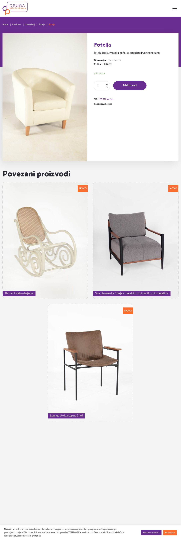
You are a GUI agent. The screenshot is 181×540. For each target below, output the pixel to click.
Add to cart (129, 85)
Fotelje (108, 104)
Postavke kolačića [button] (151, 532)
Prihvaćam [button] (170, 532)
